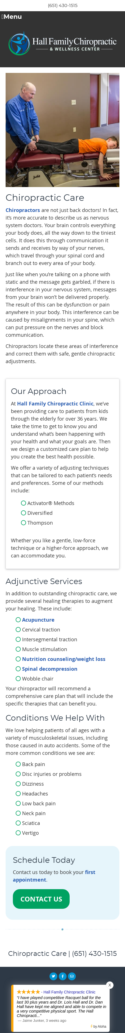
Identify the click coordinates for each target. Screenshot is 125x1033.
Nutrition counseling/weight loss (63, 659)
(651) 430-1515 (62, 5)
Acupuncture (38, 619)
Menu (11, 17)
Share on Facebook (63, 976)
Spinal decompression (49, 668)
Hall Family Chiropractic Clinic (55, 403)
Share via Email (72, 976)
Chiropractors (23, 210)
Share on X (53, 976)
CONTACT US (41, 899)
